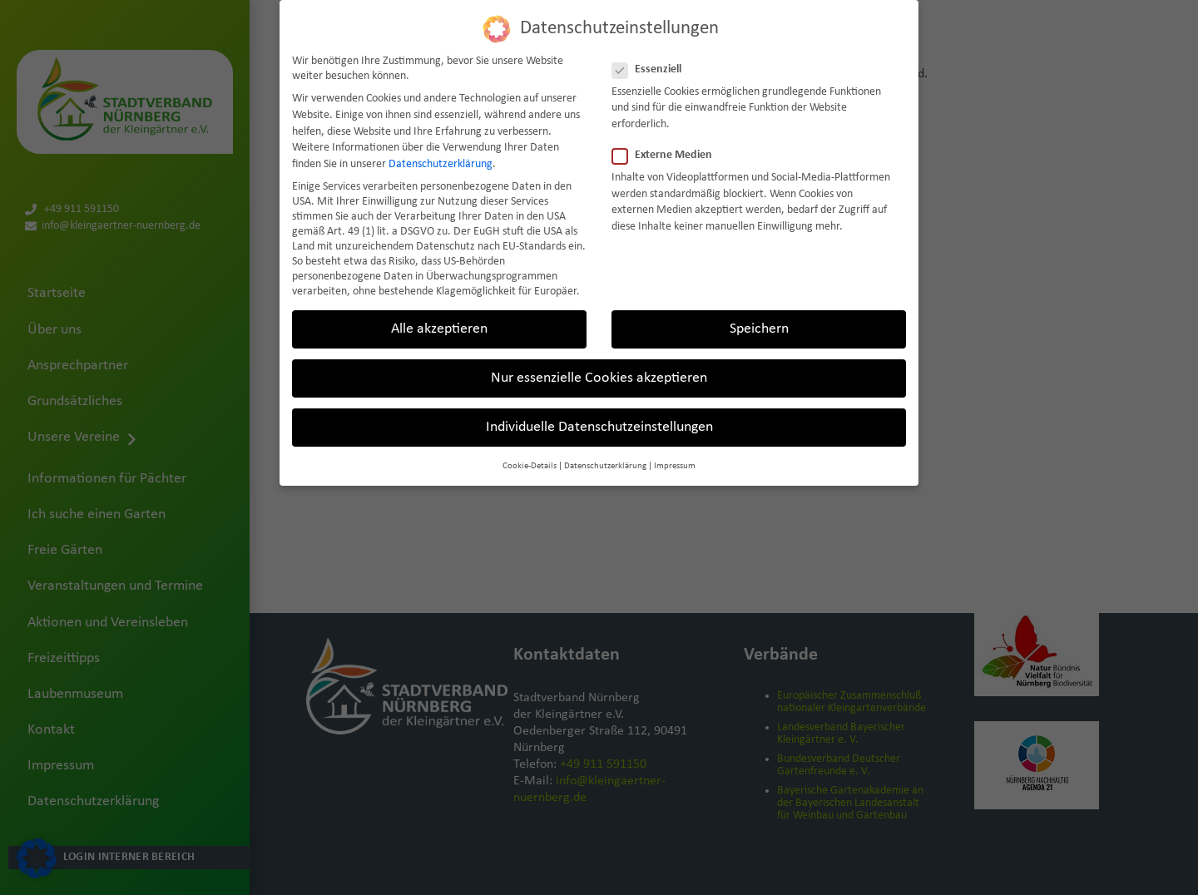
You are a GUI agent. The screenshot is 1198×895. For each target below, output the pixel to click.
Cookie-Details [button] (529, 466)
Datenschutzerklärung (441, 164)
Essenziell (651, 69)
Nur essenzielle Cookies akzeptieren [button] (599, 378)
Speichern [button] (759, 329)
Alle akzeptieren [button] (439, 329)
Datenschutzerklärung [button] (605, 466)
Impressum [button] (675, 466)
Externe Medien (667, 155)
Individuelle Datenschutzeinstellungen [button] (599, 427)
